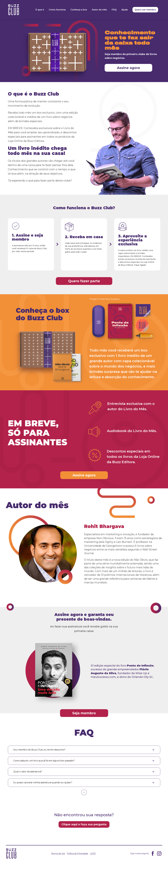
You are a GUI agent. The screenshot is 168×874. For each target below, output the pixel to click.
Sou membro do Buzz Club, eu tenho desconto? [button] (39, 749)
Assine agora (128, 68)
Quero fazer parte (84, 281)
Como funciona (57, 9)
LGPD (93, 853)
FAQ (114, 9)
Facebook (152, 853)
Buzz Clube (13, 9)
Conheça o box (78, 9)
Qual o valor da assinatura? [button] (27, 771)
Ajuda (124, 9)
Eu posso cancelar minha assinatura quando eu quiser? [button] (42, 782)
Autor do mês (99, 9)
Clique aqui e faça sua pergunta (84, 824)
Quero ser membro (145, 9)
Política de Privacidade (77, 853)
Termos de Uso (58, 853)
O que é (39, 9)
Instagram (159, 853)
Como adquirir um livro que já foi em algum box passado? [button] (44, 760)
